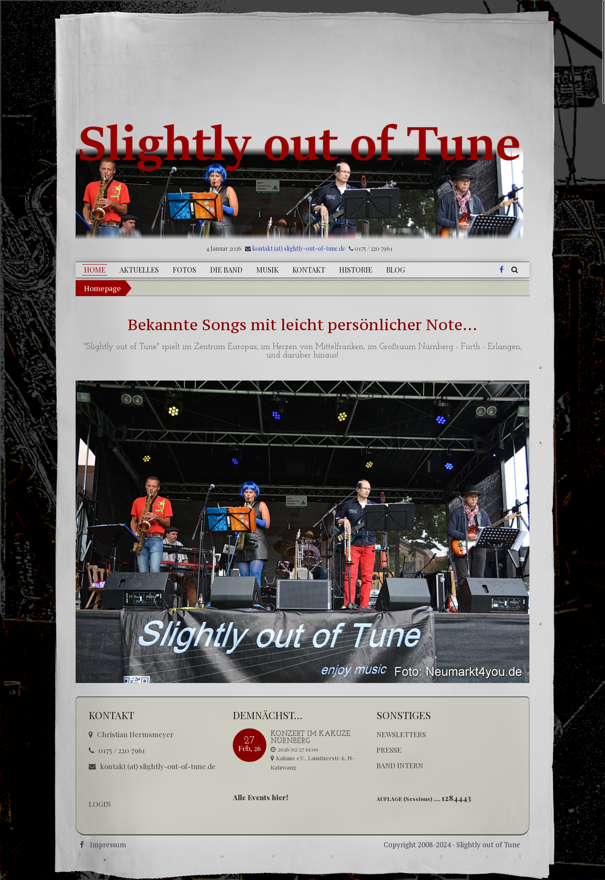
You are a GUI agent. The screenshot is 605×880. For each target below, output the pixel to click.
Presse (388, 749)
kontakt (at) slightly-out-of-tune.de (298, 248)
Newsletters (401, 734)
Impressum (108, 844)
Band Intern (399, 765)
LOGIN (100, 804)
